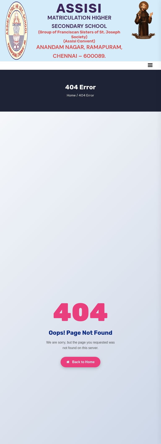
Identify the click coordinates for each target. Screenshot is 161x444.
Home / (72, 95)
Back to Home (80, 362)
